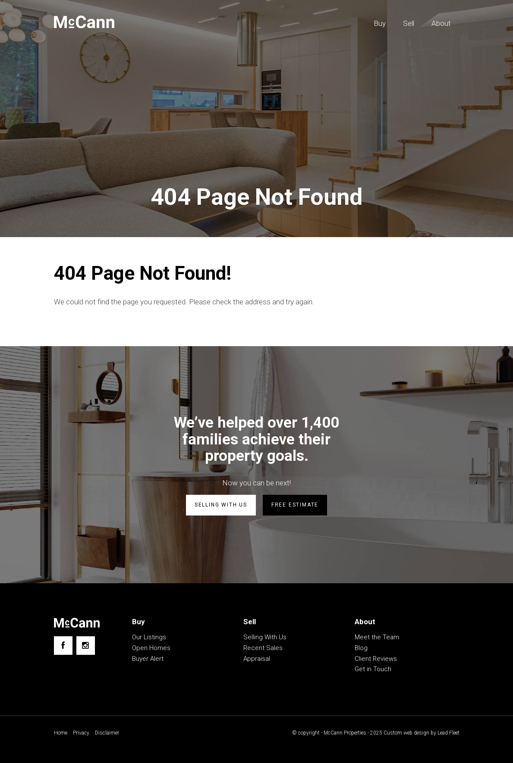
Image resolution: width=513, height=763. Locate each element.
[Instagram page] (85, 645)
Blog (361, 648)
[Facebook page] (63, 645)
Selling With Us (264, 637)
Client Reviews (376, 659)
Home (60, 733)
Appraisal (256, 659)
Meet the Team (377, 637)
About (441, 23)
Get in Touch (373, 669)
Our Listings (149, 637)
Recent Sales (263, 648)
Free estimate (294, 505)
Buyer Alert (148, 659)
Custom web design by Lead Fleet (421, 733)
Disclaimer (107, 733)
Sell (408, 23)
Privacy (81, 733)
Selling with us (221, 505)
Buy (380, 23)
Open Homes (151, 648)
